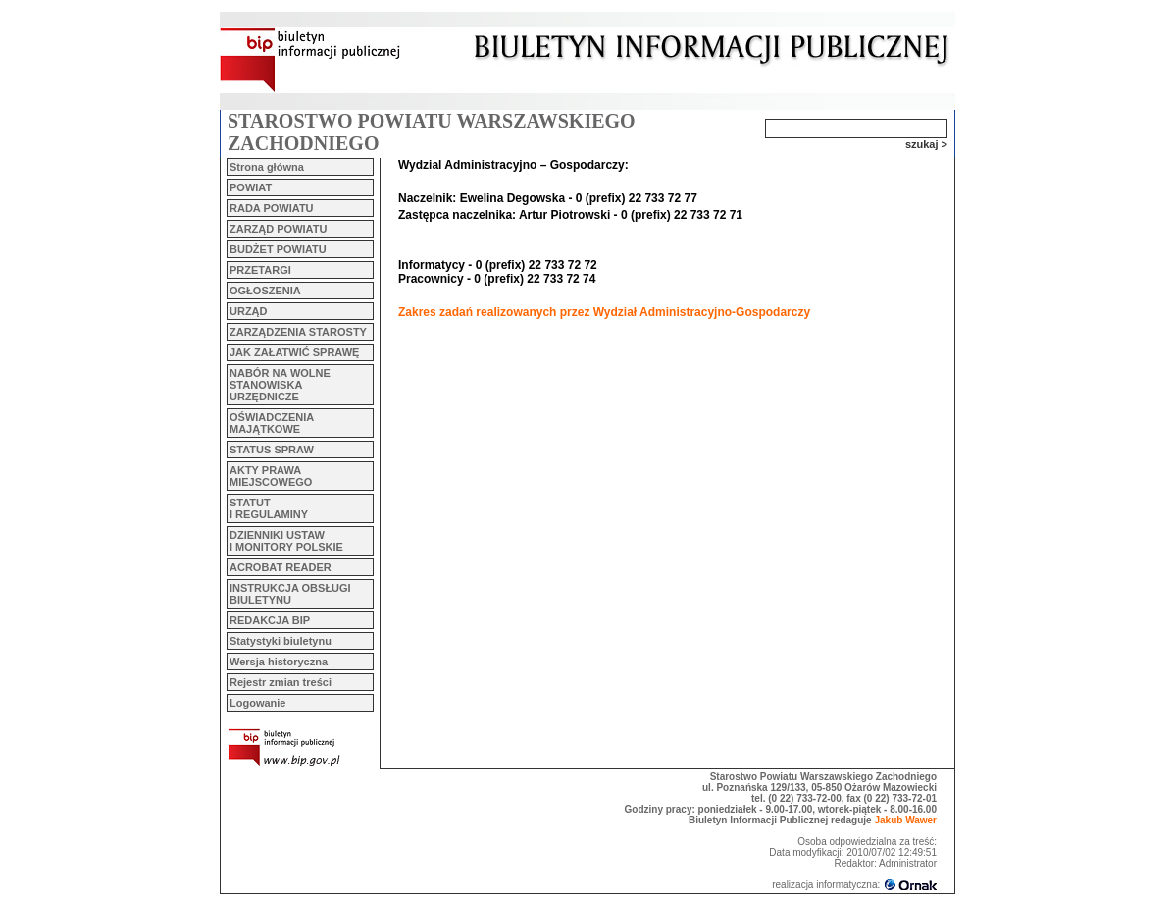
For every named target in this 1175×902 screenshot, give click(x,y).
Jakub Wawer (905, 820)
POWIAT (251, 187)
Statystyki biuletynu (281, 641)
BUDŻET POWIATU (278, 249)
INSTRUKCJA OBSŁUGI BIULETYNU (290, 594)
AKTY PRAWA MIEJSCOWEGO (271, 476)
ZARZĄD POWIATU (278, 229)
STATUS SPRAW (272, 449)
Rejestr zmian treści (281, 682)
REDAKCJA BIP (270, 620)
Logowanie (257, 703)
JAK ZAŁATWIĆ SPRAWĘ (294, 352)
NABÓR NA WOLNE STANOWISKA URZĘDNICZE (280, 384)
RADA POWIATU (272, 208)
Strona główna (267, 167)
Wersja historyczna (279, 661)
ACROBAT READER (281, 567)
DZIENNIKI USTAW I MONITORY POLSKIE (286, 541)
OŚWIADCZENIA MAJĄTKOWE (272, 423)
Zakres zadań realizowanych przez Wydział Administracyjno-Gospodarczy (604, 312)
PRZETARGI (260, 270)
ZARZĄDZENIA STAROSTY (298, 332)
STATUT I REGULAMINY (269, 508)
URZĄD (249, 311)
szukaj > (926, 144)
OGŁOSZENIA (265, 290)
